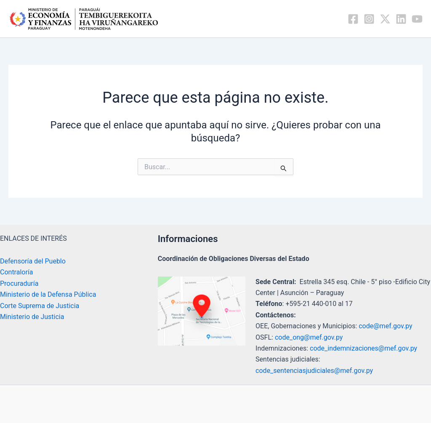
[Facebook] (353, 18)
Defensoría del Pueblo (33, 261)
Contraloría (16, 272)
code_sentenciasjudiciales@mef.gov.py (314, 371)
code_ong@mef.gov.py (309, 337)
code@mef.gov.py (385, 326)
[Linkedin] (401, 18)
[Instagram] (369, 18)
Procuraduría (19, 283)
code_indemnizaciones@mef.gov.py (363, 348)
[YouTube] (417, 18)
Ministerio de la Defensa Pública (48, 294)
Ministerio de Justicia (32, 317)
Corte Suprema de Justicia (39, 306)
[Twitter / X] (385, 18)
